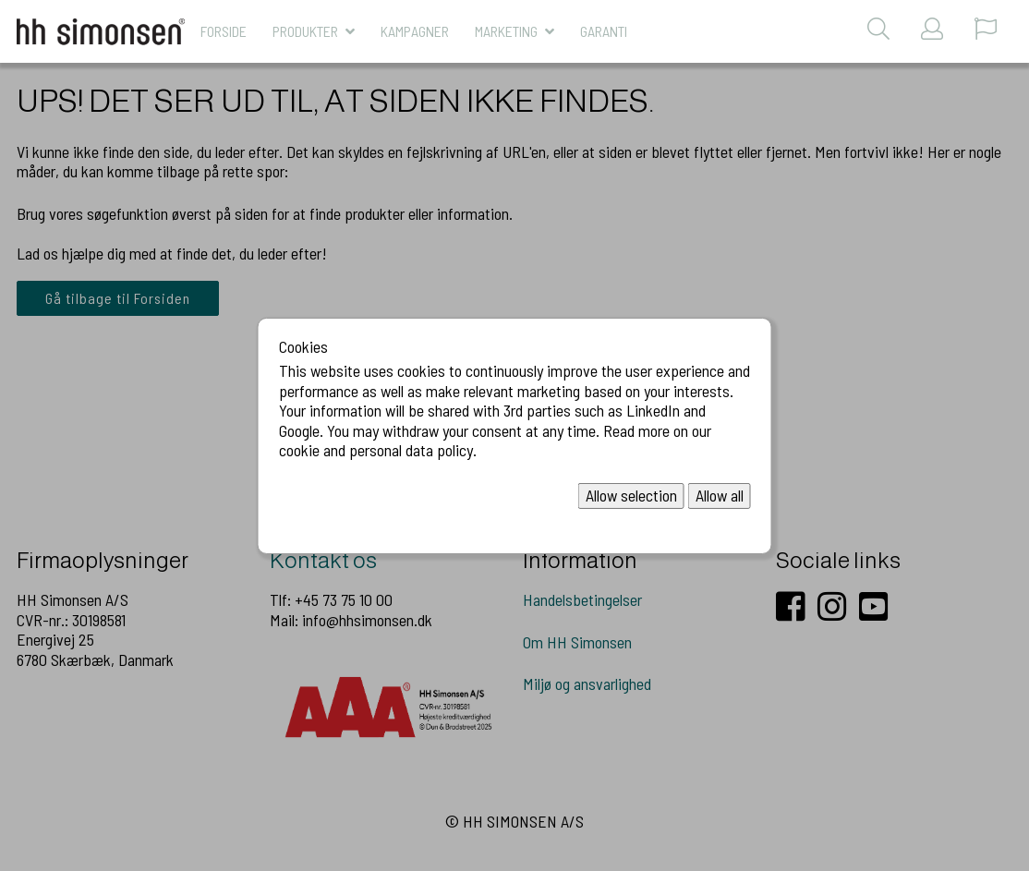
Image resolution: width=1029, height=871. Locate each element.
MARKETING (506, 31)
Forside (223, 31)
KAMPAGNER (415, 31)
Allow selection (631, 495)
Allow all (720, 495)
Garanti (603, 31)
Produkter (305, 31)
